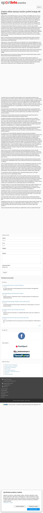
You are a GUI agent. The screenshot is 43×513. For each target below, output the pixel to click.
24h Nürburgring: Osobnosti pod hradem (12, 293)
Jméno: (4, 238)
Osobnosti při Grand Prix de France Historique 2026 (15, 317)
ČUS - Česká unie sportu (10, 370)
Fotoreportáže (4, 390)
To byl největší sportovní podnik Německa (13, 285)
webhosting (24, 404)
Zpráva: (4, 253)
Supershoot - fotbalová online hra (12, 371)
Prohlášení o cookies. (8, 505)
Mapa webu (27, 400)
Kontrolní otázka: (6, 265)
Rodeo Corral (7, 368)
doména (19, 404)
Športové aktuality (9, 374)
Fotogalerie (3, 393)
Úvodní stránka (4, 388)
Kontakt (2, 397)
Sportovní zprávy (4, 395)
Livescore (7, 372)
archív (39, 325)
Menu (39, 7)
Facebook (5, 386)
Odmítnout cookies (23, 509)
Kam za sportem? (4, 392)
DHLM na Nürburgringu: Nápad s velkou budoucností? (16, 301)
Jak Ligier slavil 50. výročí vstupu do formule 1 (13, 309)
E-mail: (3, 243)
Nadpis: (4, 248)
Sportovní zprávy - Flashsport (11, 364)
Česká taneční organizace (10, 367)
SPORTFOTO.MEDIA (20, 400)
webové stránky (11, 404)
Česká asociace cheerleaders (11, 366)
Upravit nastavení (11, 509)
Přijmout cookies (34, 509)
